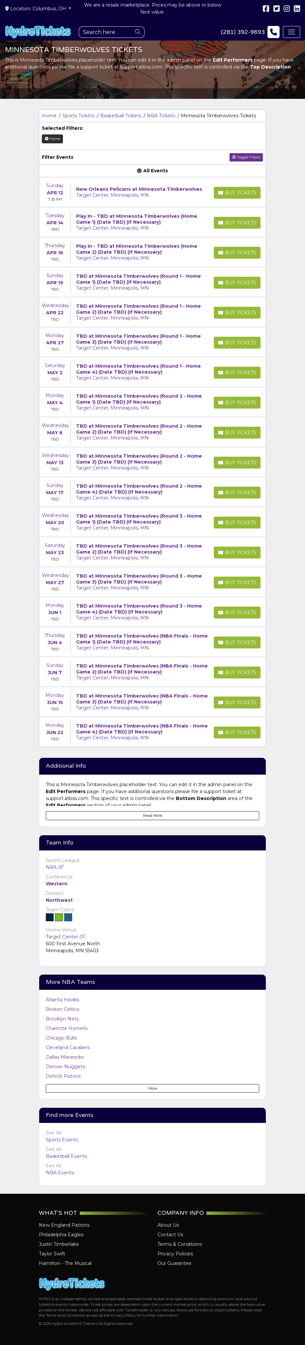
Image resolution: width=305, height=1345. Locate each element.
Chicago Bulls (61, 1038)
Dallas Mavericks (65, 1057)
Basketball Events (66, 1156)
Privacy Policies (175, 1254)
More (152, 1088)
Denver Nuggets (65, 1067)
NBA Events (60, 1173)
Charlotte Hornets (66, 1028)
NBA (55, 867)
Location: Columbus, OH (36, 9)
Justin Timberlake (59, 1244)
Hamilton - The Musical (65, 1263)
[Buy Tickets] (237, 193)
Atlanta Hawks (62, 1000)
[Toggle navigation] (291, 32)
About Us (168, 1225)
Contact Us (170, 1235)
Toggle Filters (246, 157)
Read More (18, 78)
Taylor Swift (52, 1254)
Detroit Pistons (63, 1076)
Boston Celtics (62, 1009)
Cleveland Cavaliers (68, 1047)
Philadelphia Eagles (61, 1235)
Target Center (65, 937)
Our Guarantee (174, 1263)
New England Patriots (64, 1225)
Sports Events (62, 1140)
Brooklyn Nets (62, 1019)
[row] (152, 192)
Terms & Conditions (179, 1244)
